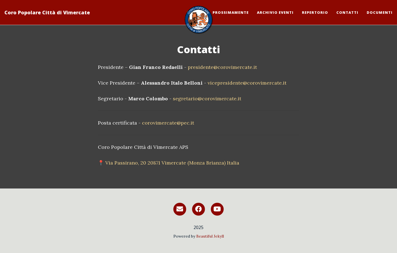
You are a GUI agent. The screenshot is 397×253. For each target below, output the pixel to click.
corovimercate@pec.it (168, 123)
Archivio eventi (275, 12)
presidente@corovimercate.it (222, 67)
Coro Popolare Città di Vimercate (47, 12)
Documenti (380, 12)
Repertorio (315, 12)
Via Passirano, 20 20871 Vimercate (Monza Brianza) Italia (172, 163)
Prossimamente (231, 12)
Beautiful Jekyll (210, 236)
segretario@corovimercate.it (207, 98)
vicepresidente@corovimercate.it (247, 83)
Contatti (347, 12)
